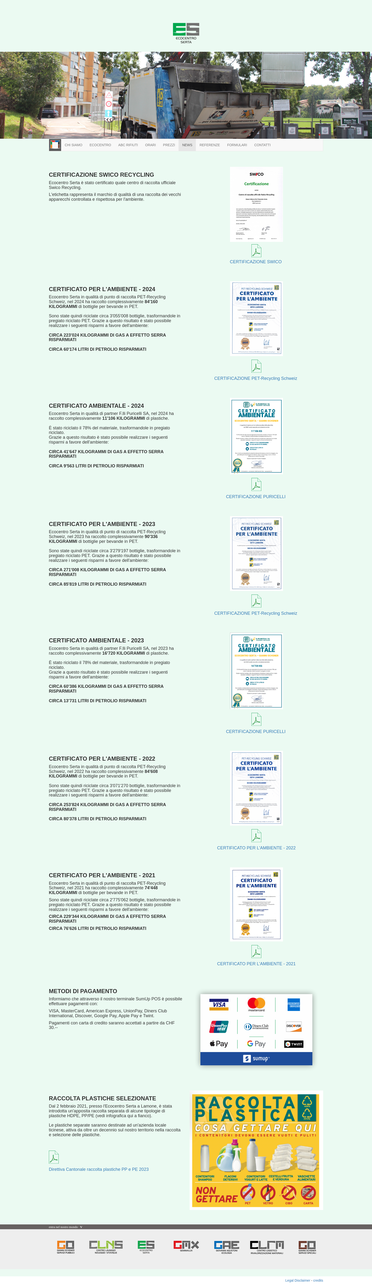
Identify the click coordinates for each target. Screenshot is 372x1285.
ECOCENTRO (100, 145)
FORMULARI (237, 145)
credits (318, 1280)
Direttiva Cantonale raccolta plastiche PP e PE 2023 (99, 1169)
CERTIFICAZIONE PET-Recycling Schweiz (255, 378)
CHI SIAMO (73, 145)
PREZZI (169, 145)
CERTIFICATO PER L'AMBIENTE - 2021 (256, 963)
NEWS (187, 145)
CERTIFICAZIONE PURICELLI (256, 496)
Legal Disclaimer (297, 1280)
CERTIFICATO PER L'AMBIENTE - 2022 (256, 848)
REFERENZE (209, 145)
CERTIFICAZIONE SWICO (256, 261)
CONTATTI (262, 145)
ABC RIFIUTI (128, 145)
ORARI (150, 145)
